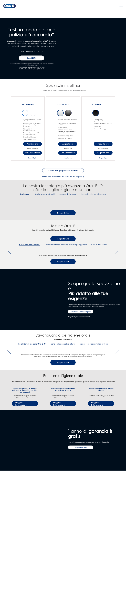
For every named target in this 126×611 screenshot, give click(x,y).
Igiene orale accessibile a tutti (62, 435)
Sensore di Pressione (68, 196)
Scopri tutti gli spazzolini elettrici (78, 408)
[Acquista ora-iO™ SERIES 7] (67, 146)
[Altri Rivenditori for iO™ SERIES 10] (32, 155)
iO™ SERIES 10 (28, 107)
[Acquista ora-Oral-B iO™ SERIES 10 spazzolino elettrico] (32, 146)
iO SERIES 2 (97, 107)
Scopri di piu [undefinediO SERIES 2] (103, 160)
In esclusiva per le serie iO (29, 291)
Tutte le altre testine (99, 291)
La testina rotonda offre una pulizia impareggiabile (66, 291)
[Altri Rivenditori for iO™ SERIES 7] (67, 155)
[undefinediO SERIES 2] (86, 119)
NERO (68, 115)
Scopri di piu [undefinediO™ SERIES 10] (32, 160)
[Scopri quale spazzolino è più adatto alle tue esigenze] (62, 179)
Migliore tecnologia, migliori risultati (93, 435)
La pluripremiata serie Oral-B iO (32, 435)
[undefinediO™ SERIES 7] (51, 117)
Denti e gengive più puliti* (44, 196)
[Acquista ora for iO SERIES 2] (103, 155)
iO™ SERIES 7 (63, 107)
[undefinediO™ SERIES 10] (16, 117)
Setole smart (25, 196)
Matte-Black (95, 115)
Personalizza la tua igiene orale (93, 196)
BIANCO (60, 115)
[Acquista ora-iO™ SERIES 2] (103, 146)
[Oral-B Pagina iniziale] (9, 6)
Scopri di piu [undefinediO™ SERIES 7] (68, 160)
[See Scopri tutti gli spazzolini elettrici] (63, 172)
